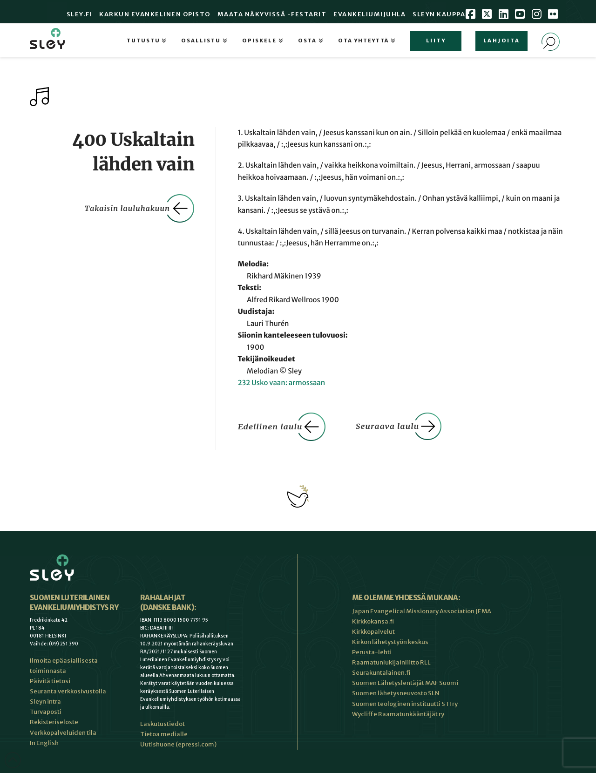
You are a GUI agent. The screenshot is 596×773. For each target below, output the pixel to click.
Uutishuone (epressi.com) (178, 744)
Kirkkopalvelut (373, 632)
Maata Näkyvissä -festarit (272, 14)
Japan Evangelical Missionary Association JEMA (421, 611)
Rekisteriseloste (54, 722)
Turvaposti (45, 712)
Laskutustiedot (162, 724)
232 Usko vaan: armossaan (281, 383)
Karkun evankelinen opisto (154, 14)
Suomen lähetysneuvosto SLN (396, 693)
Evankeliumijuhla (369, 14)
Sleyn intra (45, 701)
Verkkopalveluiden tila (63, 733)
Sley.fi (80, 14)
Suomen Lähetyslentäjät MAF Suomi (405, 683)
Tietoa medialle (164, 734)
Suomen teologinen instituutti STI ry (405, 704)
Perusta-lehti (372, 652)
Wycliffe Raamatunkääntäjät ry (398, 714)
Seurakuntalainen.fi (381, 673)
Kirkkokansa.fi (373, 621)
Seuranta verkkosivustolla (68, 691)
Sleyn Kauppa (439, 14)
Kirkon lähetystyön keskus (390, 642)
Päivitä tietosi (50, 681)
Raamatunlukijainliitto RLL (391, 662)
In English (44, 743)
